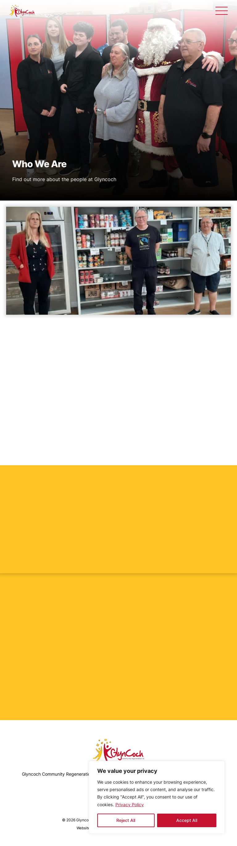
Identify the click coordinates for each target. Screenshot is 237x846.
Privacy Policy (129, 804)
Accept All (186, 820)
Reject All (125, 820)
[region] (157, 797)
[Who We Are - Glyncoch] (22, 11)
